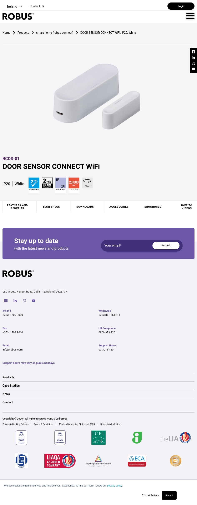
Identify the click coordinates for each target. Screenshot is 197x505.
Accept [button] (169, 495)
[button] (12, 6)
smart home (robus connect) (54, 32)
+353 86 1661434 (109, 314)
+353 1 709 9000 (12, 314)
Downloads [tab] (85, 206)
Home (6, 32)
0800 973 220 (106, 332)
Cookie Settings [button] (150, 495)
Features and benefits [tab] (17, 207)
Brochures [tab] (153, 206)
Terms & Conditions (43, 424)
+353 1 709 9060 (12, 332)
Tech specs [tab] (51, 206)
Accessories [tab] (118, 206)
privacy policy (114, 485)
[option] (98, 377)
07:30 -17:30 (105, 349)
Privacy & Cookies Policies (15, 424)
